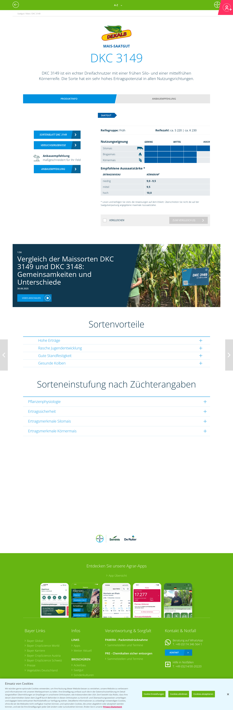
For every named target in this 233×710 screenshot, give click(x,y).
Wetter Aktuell (83, 650)
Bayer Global (35, 641)
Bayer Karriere (36, 650)
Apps (77, 645)
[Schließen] (228, 694)
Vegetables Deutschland (42, 670)
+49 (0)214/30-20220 (188, 666)
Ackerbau (80, 665)
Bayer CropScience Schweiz (44, 660)
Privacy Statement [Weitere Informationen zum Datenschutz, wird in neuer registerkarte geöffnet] (112, 706)
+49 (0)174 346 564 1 (188, 644)
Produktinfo (69, 98)
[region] (116, 694)
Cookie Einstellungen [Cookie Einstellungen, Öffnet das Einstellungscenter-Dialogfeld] (154, 694)
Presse (31, 665)
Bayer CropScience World (43, 645)
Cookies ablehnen (178, 694)
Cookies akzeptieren (203, 694)
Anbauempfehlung (164, 98)
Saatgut (78, 670)
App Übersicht (118, 575)
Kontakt (174, 652)
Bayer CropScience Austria (44, 655)
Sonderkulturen (84, 675)
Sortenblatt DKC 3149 (53, 134)
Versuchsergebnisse (53, 145)
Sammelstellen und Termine (125, 645)
